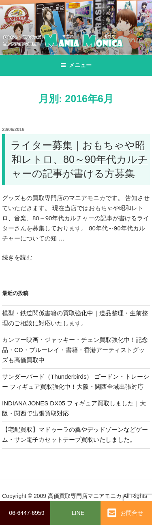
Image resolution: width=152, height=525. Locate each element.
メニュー (76, 65)
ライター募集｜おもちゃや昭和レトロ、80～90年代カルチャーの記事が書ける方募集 (79, 159)
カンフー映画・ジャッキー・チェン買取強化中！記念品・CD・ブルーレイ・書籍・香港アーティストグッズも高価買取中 (75, 349)
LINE (78, 513)
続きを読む (17, 257)
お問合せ (125, 512)
